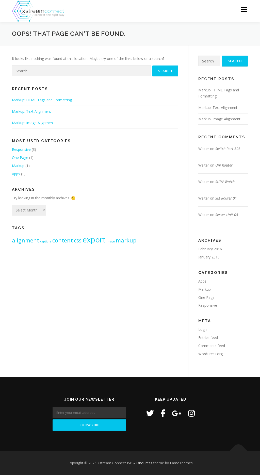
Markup (18, 165)
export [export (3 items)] (94, 240)
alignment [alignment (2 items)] (25, 240)
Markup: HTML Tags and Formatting (42, 99)
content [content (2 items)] (62, 240)
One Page (20, 157)
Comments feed (211, 345)
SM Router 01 (226, 198)
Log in (203, 329)
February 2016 (210, 249)
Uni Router (224, 165)
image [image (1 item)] (111, 241)
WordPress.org (210, 353)
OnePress (144, 463)
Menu (243, 9)
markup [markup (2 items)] (126, 240)
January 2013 (209, 257)
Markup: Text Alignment (31, 111)
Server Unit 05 (226, 214)
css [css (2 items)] (78, 240)
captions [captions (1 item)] (45, 241)
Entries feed (208, 337)
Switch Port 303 (227, 148)
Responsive (21, 149)
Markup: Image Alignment (33, 122)
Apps (16, 173)
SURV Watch (225, 181)
